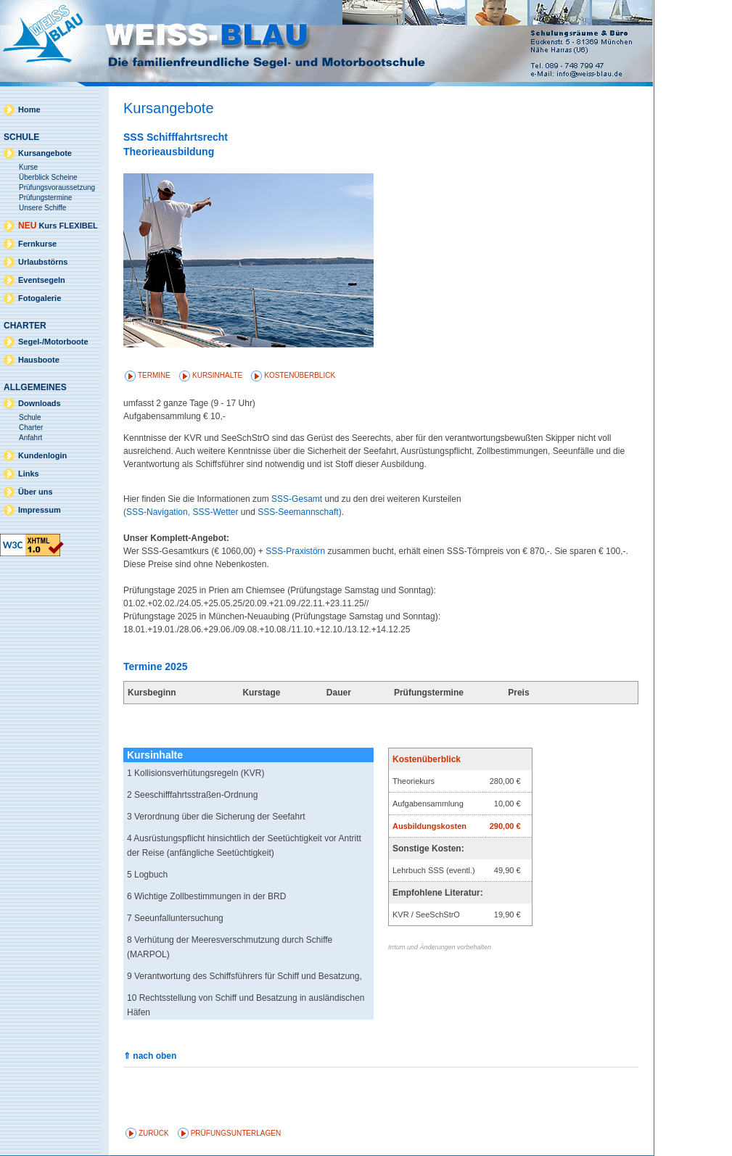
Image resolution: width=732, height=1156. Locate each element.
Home (29, 109)
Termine (154, 375)
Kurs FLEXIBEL (58, 225)
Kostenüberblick (299, 375)
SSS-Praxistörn (295, 551)
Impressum (39, 509)
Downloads (39, 403)
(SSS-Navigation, (156, 512)
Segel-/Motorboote (53, 341)
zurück (154, 1133)
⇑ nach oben (149, 1056)
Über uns (35, 491)
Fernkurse (37, 243)
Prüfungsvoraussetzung (57, 187)
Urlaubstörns (42, 261)
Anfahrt (30, 438)
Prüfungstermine (45, 198)
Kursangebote (45, 153)
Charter (31, 428)
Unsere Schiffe (42, 208)
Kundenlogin (42, 455)
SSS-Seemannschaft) (299, 512)
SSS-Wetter (215, 512)
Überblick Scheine (48, 177)
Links (28, 473)
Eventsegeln (41, 280)
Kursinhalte (217, 375)
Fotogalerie (39, 298)
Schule (30, 417)
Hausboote (38, 359)
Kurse (28, 167)
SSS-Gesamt (296, 499)
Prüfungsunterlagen (236, 1133)
